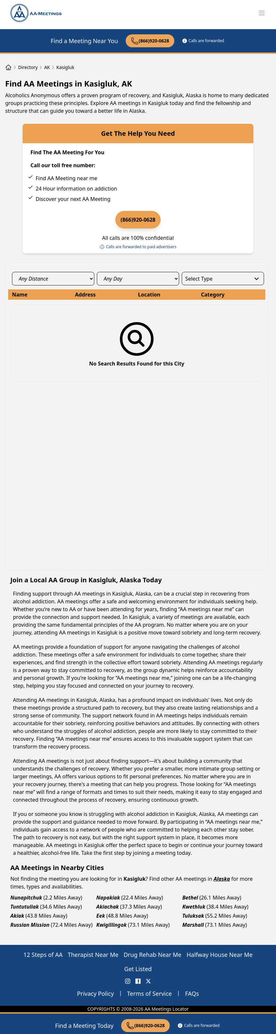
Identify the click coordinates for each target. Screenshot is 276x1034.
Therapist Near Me (93, 954)
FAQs (192, 993)
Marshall (193, 924)
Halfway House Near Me (220, 954)
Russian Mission (30, 924)
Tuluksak (193, 915)
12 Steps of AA (43, 954)
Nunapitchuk (26, 897)
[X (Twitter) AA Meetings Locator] (148, 981)
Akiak (17, 915)
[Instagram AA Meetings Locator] (127, 981)
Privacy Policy (95, 993)
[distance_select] (53, 278)
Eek (100, 915)
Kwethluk (193, 906)
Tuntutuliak (24, 906)
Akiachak (107, 906)
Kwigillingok (111, 924)
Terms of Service (149, 993)
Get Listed (138, 969)
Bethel (190, 897)
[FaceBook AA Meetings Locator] (138, 981)
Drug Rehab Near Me (152, 954)
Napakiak (108, 897)
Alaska (221, 878)
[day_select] (138, 278)
